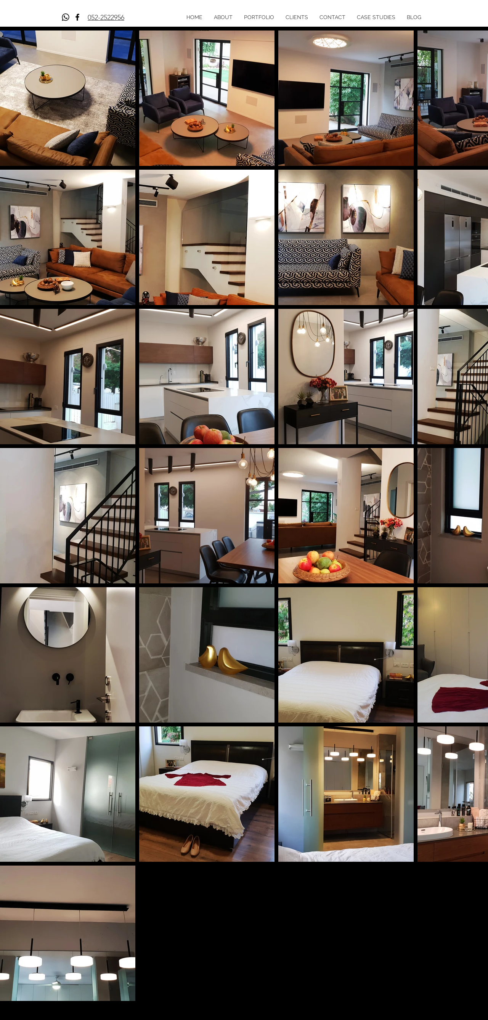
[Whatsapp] (65, 17)
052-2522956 (106, 17)
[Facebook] (77, 17)
